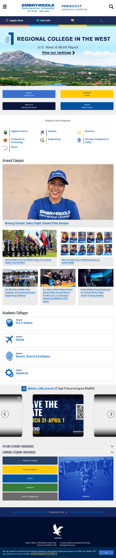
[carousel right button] (111, 414)
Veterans (30, 487)
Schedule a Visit (87, 94)
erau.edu (58, 531)
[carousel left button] (5, 414)
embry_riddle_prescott (39, 388)
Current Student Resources (19, 452)
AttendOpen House (87, 106)
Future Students (30, 470)
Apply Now (14, 20)
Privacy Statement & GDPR (44, 554)
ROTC (30, 478)
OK (106, 552)
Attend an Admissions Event (29, 106)
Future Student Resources (18, 446)
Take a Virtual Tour (29, 94)
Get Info (43, 20)
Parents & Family (30, 461)
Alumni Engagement (30, 496)
